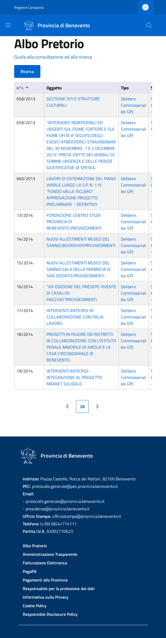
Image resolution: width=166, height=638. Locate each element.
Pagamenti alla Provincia (45, 580)
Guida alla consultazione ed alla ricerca (53, 56)
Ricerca (27, 71)
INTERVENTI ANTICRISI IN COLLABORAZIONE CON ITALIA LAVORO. (75, 316)
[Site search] (149, 25)
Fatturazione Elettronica (45, 563)
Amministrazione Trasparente (50, 554)
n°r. (23, 88)
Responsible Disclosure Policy (50, 614)
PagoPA (30, 571)
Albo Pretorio (35, 545)
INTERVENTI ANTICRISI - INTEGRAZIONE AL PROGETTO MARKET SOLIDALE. (74, 377)
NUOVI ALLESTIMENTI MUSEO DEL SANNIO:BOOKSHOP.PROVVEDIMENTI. (81, 242)
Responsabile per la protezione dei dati (59, 588)
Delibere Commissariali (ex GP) (133, 105)
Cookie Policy (35, 605)
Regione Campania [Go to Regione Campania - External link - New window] (29, 7)
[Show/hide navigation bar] (8, 25)
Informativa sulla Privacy (45, 597)
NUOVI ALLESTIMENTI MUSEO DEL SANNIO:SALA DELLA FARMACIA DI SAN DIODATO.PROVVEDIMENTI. (79, 269)
